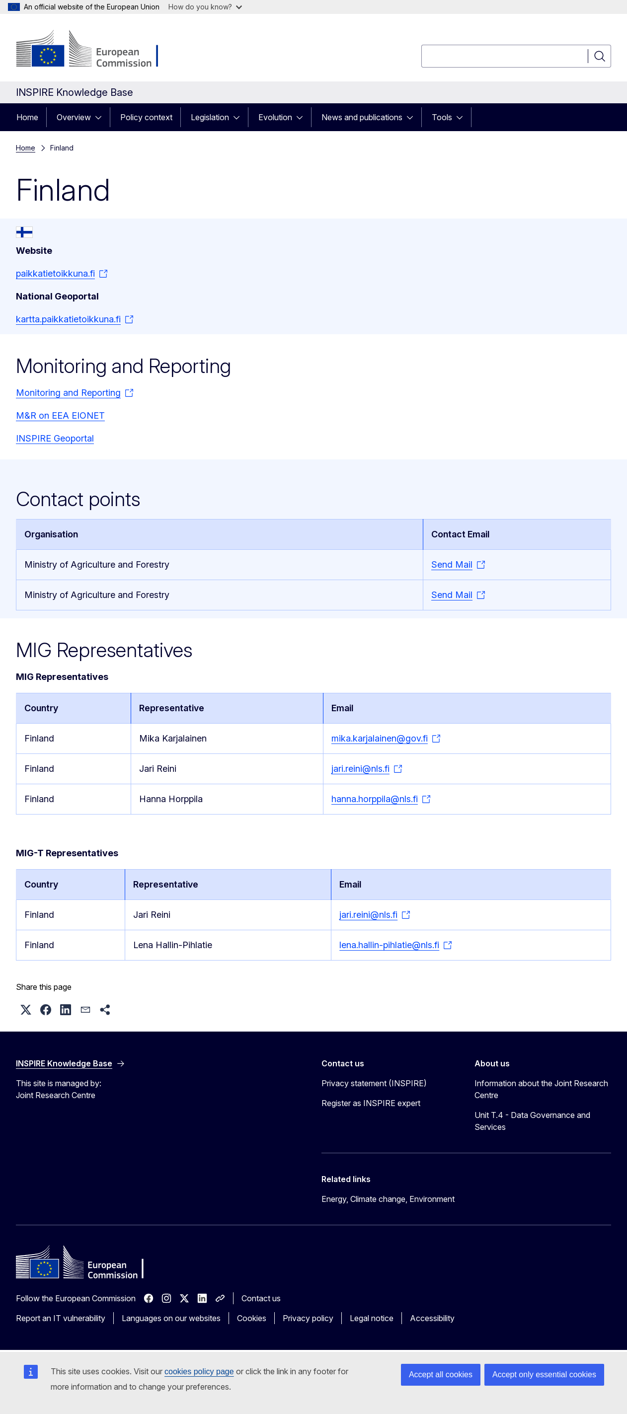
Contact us (261, 1298)
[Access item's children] (101, 117)
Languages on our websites (171, 1318)
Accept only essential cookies (544, 1374)
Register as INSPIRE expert (370, 1103)
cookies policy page (199, 1371)
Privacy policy (308, 1318)
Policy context (146, 117)
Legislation (210, 117)
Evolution (275, 117)
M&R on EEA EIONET (60, 415)
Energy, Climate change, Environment (388, 1199)
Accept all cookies (440, 1374)
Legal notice (371, 1318)
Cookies (251, 1318)
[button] (26, 1010)
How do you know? (205, 6)
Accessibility (432, 1318)
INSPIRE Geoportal (55, 438)
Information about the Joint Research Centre (541, 1089)
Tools (442, 117)
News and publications (361, 117)
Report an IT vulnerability (60, 1318)
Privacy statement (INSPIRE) (374, 1083)
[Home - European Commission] (96, 50)
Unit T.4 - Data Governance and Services (532, 1121)
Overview (74, 117)
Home (27, 117)
